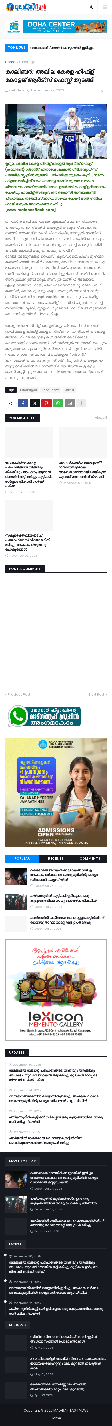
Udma (69, 390)
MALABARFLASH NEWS (71, 1410)
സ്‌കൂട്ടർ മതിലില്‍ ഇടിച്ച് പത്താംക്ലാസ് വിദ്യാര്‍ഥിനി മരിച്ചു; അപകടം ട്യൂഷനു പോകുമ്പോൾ (27, 542)
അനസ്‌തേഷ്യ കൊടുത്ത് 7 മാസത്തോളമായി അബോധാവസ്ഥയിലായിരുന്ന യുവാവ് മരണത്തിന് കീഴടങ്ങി (82, 469)
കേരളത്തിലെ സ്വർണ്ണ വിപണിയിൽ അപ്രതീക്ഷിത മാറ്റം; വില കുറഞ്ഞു (58, 1386)
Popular (22, 858)
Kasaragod (28, 61)
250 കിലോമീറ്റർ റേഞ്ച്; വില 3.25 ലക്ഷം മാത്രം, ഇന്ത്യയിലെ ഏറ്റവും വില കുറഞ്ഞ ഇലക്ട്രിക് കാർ (68, 1363)
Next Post (96, 694)
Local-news (50, 390)
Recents (56, 858)
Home (10, 61)
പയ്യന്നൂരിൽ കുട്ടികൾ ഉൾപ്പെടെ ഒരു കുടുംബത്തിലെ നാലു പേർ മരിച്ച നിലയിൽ (63, 898)
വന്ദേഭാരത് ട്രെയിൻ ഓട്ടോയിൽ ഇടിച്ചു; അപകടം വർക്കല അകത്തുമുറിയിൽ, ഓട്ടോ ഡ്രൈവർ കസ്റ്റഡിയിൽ (64, 48)
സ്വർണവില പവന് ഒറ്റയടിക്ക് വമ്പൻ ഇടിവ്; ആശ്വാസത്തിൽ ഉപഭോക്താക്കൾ (63, 1339)
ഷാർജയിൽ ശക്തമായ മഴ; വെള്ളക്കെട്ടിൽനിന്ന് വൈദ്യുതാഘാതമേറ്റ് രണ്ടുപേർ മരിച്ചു (66, 920)
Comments (89, 858)
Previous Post (19, 694)
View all (101, 417)
